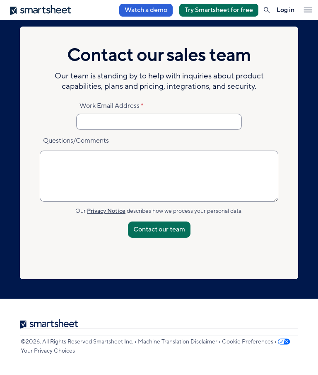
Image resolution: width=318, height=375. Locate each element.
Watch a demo (146, 10)
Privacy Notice (106, 211)
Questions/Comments (76, 140)
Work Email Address (110, 105)
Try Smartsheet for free (219, 10)
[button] (267, 10)
